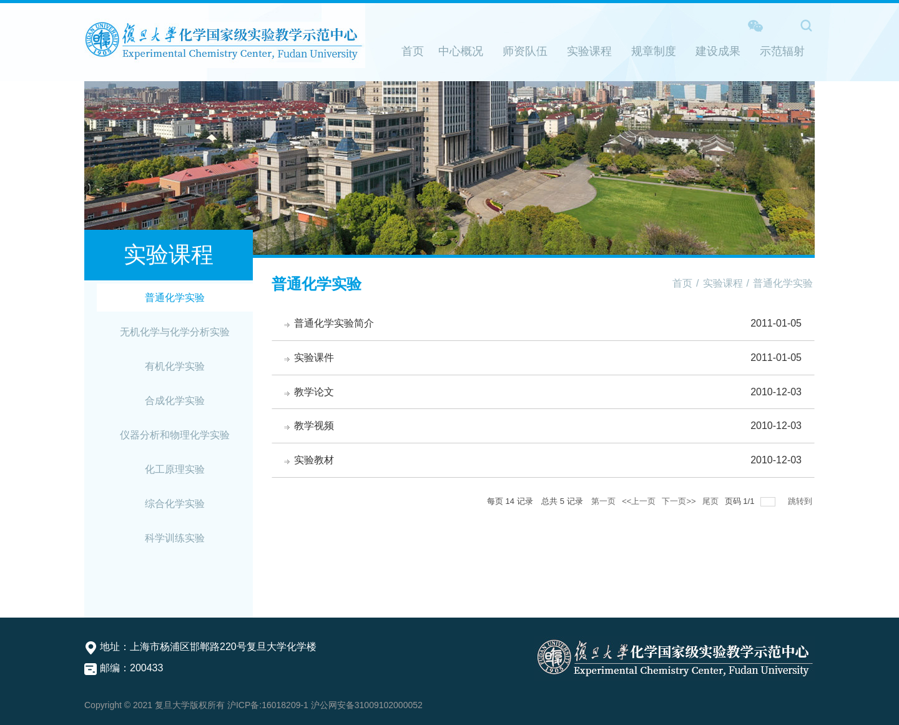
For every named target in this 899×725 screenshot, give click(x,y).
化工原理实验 (175, 469)
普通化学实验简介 (334, 323)
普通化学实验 (175, 297)
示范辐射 (782, 51)
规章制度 (653, 51)
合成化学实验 (175, 400)
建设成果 (717, 51)
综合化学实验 (175, 503)
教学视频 (314, 425)
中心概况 (460, 51)
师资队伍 (525, 51)
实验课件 (314, 357)
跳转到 (801, 501)
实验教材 (314, 460)
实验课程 (589, 51)
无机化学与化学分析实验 (175, 332)
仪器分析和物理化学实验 (175, 435)
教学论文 (314, 392)
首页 (412, 51)
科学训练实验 (175, 538)
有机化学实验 (175, 366)
